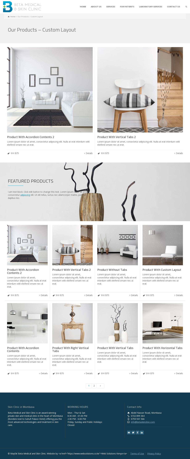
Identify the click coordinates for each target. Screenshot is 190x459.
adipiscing (25, 194)
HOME (83, 6)
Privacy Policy (154, 453)
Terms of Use (137, 453)
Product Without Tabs (112, 270)
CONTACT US (173, 6)
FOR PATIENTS (127, 6)
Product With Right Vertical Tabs (70, 349)
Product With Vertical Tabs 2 (116, 137)
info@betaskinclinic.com (143, 422)
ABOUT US (96, 6)
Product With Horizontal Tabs (162, 348)
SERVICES (110, 6)
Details (89, 153)
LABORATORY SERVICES (150, 6)
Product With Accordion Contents (23, 349)
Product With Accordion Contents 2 (30, 137)
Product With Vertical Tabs (115, 348)
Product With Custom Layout (161, 270)
